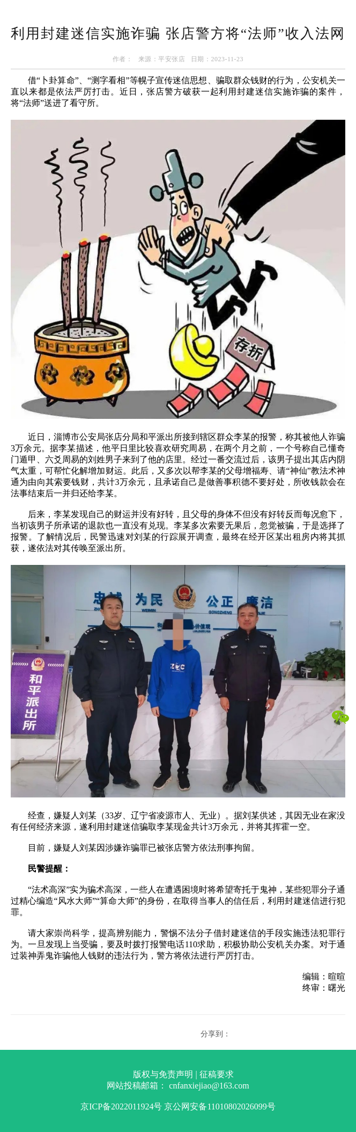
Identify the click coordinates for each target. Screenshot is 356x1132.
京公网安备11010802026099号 (219, 1106)
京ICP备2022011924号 (121, 1106)
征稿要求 (216, 1074)
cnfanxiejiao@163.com (209, 1085)
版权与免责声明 (163, 1074)
